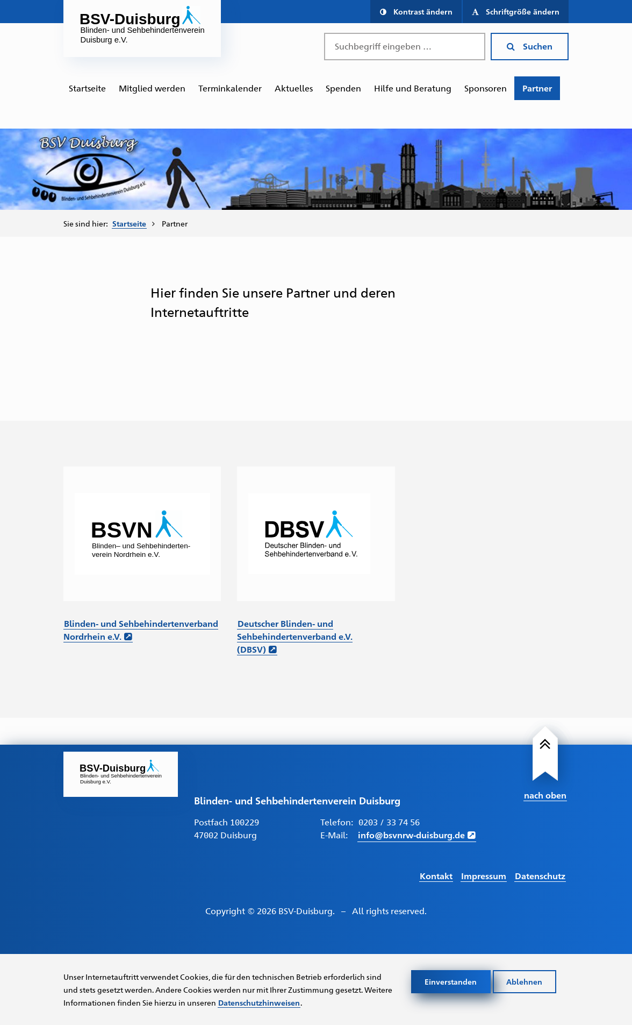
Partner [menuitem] (175, 223)
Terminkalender (230, 88)
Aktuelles (294, 88)
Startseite (87, 88)
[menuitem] (87, 88)
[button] (415, 11)
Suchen (529, 46)
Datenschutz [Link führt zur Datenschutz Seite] (540, 875)
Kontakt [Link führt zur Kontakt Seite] (436, 875)
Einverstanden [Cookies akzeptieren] (451, 981)
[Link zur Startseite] (120, 774)
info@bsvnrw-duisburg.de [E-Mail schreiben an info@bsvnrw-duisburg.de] (411, 834)
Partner (537, 88)
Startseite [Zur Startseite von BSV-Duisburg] (129, 223)
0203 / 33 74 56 (389, 822)
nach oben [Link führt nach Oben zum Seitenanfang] (545, 795)
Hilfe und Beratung (412, 88)
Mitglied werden (152, 88)
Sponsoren (485, 88)
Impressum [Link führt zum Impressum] (483, 875)
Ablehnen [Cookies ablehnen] (524, 981)
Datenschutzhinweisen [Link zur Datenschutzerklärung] (259, 1002)
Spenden (343, 88)
